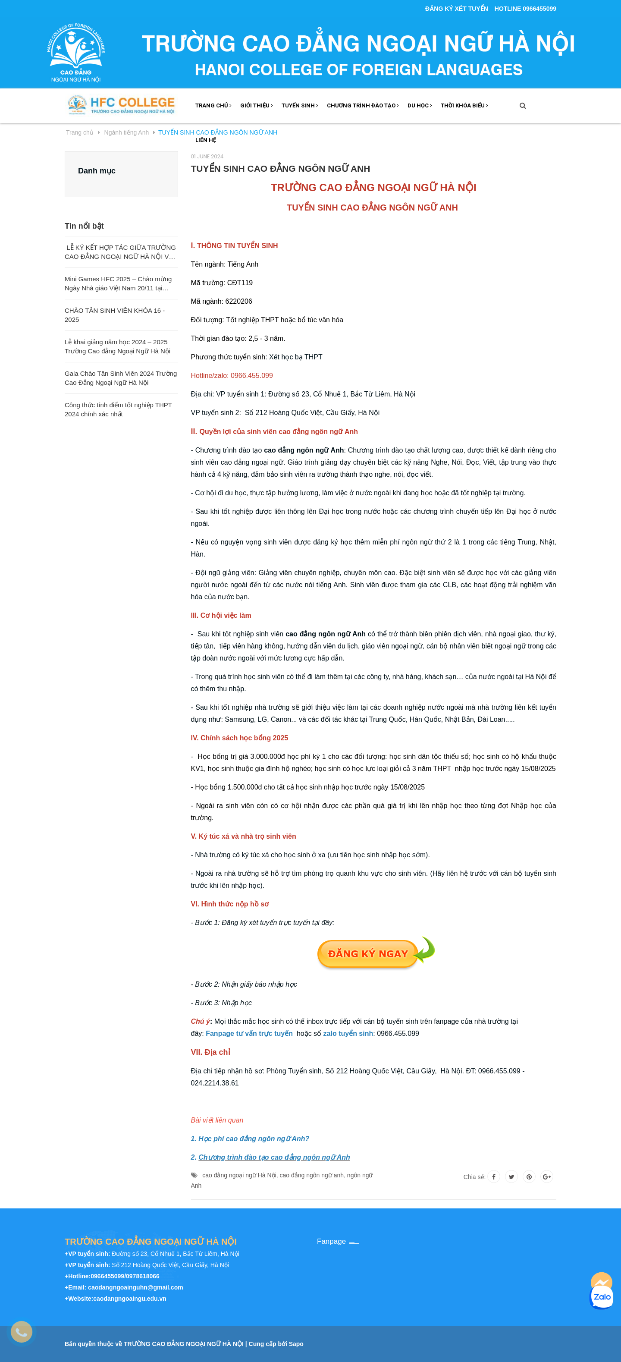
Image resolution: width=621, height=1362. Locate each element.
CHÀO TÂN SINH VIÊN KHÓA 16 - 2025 (115, 315)
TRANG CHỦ (213, 105)
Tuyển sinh (300, 105)
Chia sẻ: (475, 1176)
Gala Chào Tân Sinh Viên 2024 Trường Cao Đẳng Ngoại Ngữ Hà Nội (121, 378)
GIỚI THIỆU (256, 105)
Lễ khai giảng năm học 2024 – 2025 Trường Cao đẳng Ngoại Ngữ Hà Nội (117, 346)
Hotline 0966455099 (525, 8)
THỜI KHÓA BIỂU (464, 105)
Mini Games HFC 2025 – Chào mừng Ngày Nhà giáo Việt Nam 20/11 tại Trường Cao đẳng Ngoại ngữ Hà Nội (118, 284)
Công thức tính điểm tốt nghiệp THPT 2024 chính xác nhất (118, 409)
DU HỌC (420, 105)
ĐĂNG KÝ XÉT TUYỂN (456, 8)
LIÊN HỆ (205, 140)
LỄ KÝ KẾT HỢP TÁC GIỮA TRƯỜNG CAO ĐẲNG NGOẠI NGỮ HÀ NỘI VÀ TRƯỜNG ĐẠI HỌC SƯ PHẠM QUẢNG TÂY (120, 252)
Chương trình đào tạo (363, 105)
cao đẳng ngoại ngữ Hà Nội (239, 1175)
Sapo (296, 1343)
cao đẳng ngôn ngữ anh (312, 1175)
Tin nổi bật (84, 226)
